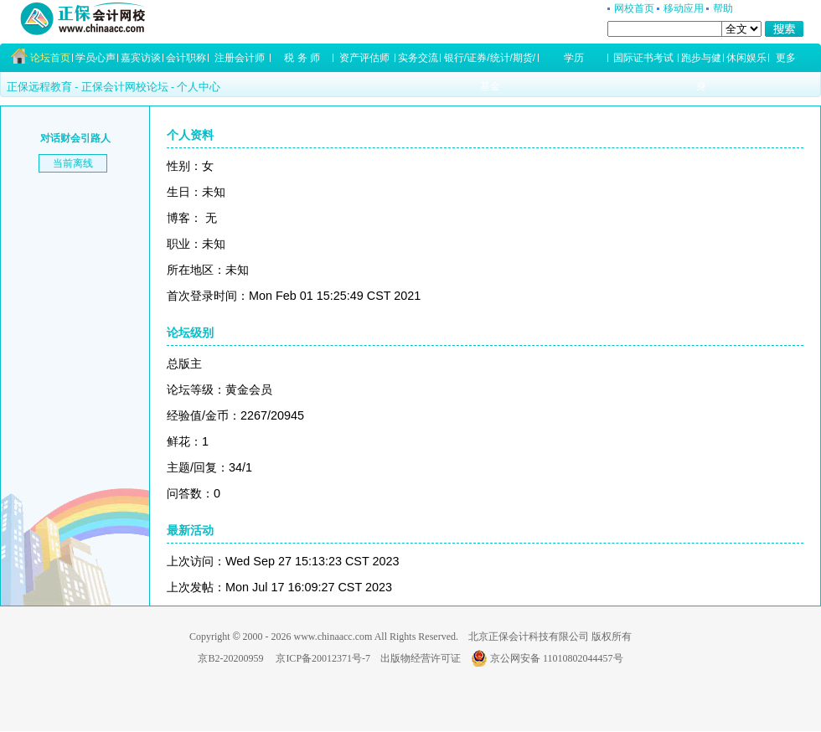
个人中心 (198, 86)
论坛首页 (50, 58)
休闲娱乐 (746, 58)
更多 (786, 58)
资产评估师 (364, 58)
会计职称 (186, 58)
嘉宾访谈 (141, 58)
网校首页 (634, 8)
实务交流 (418, 58)
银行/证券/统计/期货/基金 (489, 62)
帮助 (723, 8)
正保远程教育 (39, 86)
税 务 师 (302, 58)
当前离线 (73, 163)
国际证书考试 (643, 58)
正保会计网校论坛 (124, 86)
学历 (574, 58)
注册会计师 (239, 58)
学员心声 (95, 58)
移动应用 (684, 8)
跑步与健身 (701, 62)
